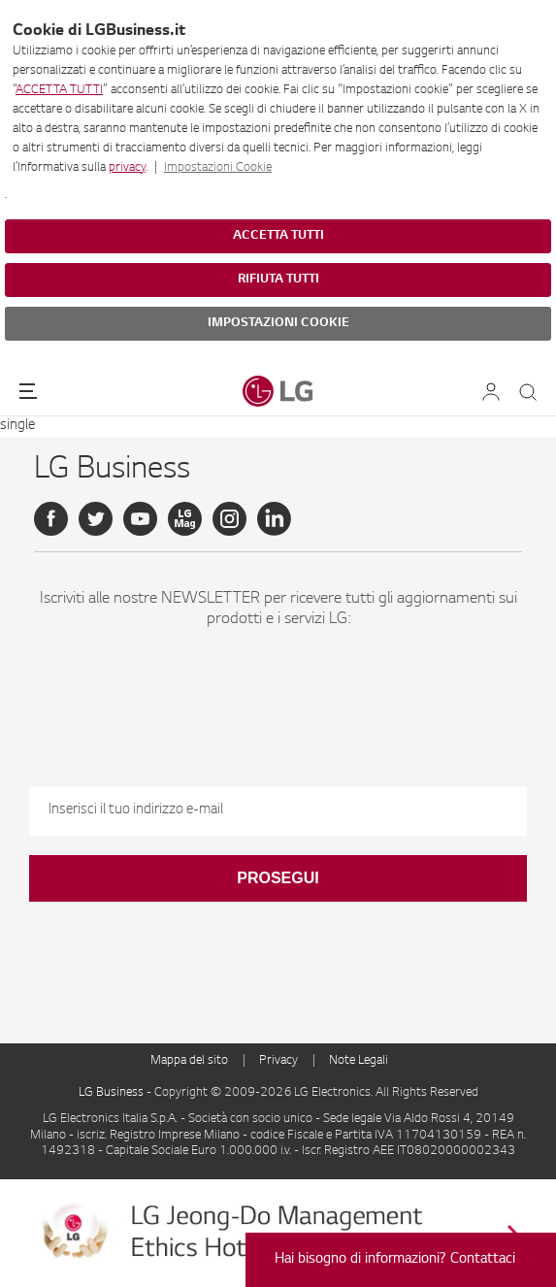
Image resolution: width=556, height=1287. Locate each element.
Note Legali (358, 1061)
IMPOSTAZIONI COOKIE (278, 323)
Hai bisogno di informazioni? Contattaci (395, 1260)
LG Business (113, 1093)
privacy (127, 168)
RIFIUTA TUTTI (278, 279)
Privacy (278, 1061)
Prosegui (277, 878)
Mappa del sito (189, 1061)
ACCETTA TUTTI (59, 90)
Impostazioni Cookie (218, 168)
